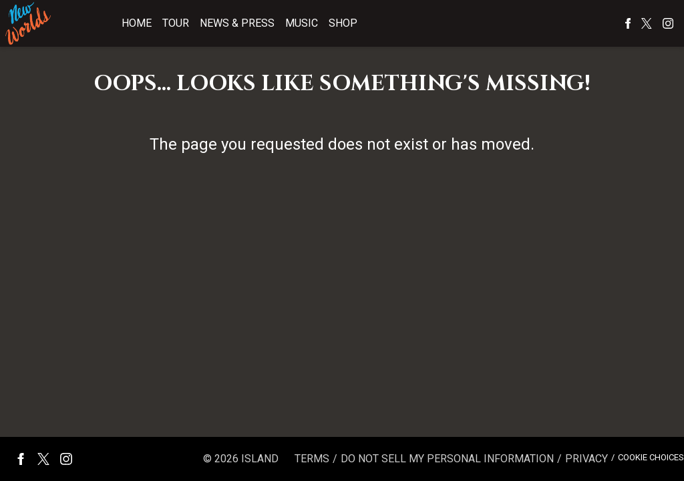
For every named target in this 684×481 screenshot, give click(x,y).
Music (301, 23)
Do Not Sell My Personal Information (447, 458)
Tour (175, 23)
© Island (241, 458)
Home (137, 23)
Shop (343, 23)
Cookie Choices (651, 457)
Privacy (586, 458)
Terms (312, 458)
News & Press (237, 23)
